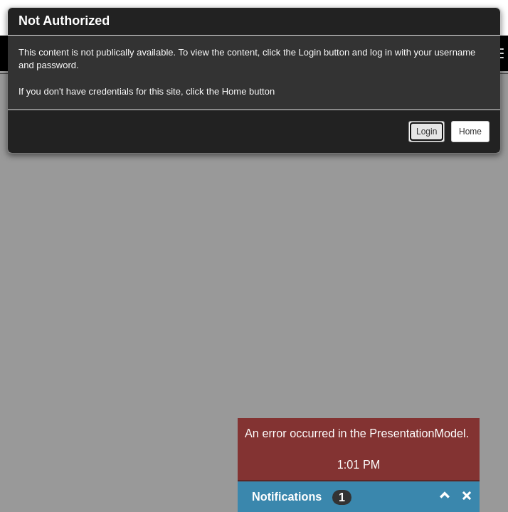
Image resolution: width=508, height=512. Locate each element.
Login (426, 132)
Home (470, 132)
